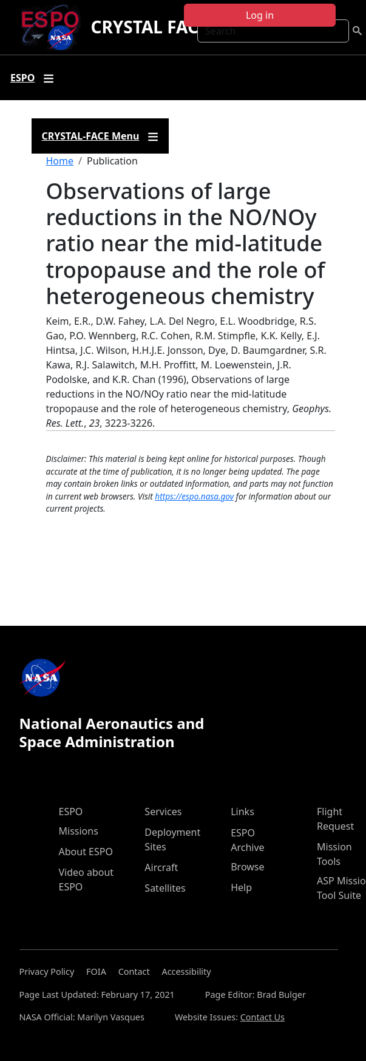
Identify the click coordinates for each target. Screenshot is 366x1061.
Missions (78, 831)
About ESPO (86, 851)
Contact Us (262, 1017)
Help (241, 887)
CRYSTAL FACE (149, 26)
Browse (247, 866)
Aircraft (161, 867)
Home (60, 161)
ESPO (71, 811)
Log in (260, 15)
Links (242, 811)
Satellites (164, 888)
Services (162, 811)
